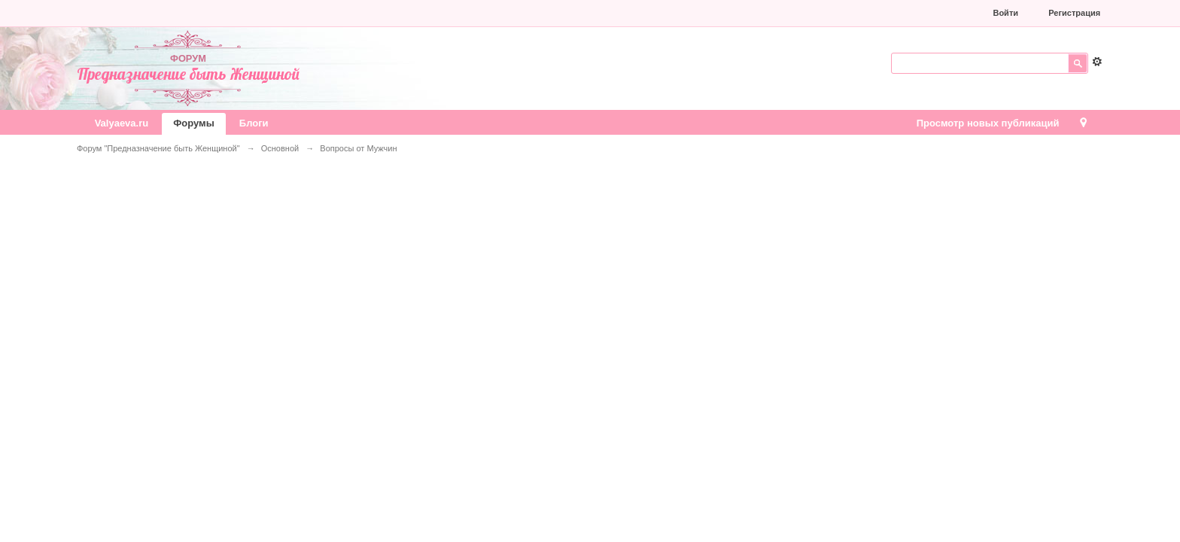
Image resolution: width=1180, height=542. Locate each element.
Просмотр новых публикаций (988, 123)
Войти (1005, 12)
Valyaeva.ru (122, 123)
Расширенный (1097, 62)
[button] (880, 13)
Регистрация (1074, 12)
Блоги (254, 123)
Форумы (193, 123)
